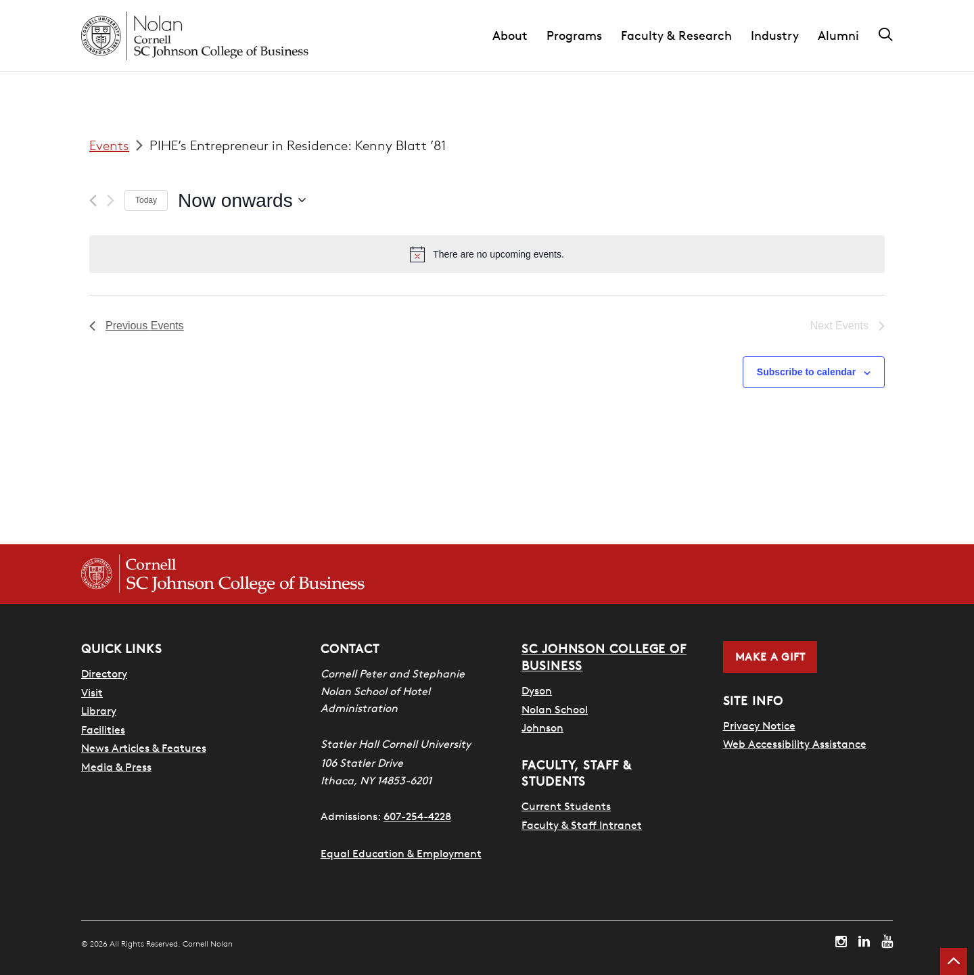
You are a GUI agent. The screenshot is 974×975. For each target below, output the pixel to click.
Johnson (542, 727)
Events (109, 145)
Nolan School (554, 708)
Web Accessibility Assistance (794, 744)
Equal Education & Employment (401, 853)
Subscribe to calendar (806, 371)
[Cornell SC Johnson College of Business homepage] (223, 574)
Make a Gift (770, 656)
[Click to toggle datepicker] (242, 200)
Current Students (566, 805)
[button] (519, 35)
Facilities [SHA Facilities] (103, 729)
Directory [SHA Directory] (104, 673)
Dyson (536, 689)
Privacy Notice (759, 725)
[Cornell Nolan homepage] (194, 35)
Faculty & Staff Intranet (581, 823)
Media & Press (116, 767)
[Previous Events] (93, 200)
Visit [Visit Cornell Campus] (92, 692)
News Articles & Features (143, 748)
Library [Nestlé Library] (98, 710)
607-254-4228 (417, 816)
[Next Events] (110, 200)
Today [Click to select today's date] (146, 200)
